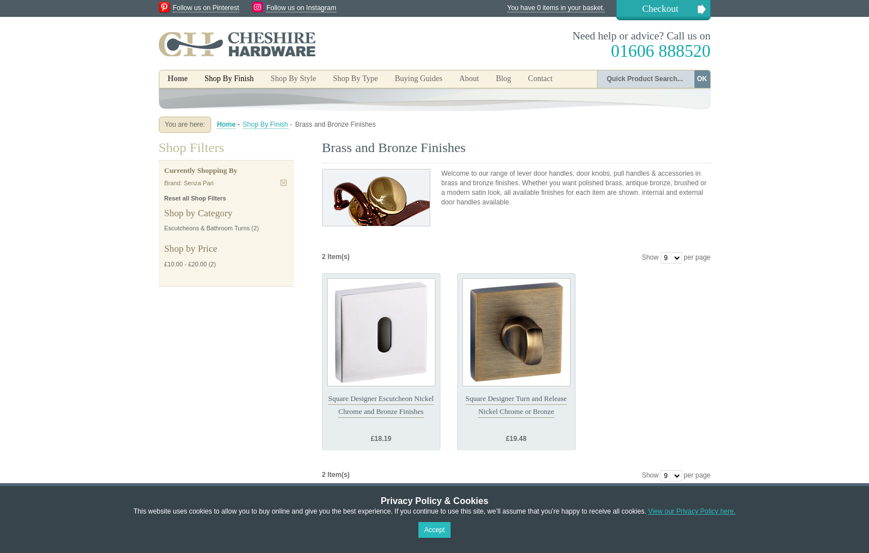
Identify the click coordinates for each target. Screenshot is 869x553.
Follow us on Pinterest (206, 8)
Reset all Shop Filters (195, 198)
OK (702, 79)
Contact (540, 78)
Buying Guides (418, 78)
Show (649, 257)
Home (178, 78)
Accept (434, 530)
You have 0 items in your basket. (556, 8)
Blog (503, 78)
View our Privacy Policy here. (692, 511)
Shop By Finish (265, 124)
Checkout (660, 8)
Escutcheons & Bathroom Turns (207, 228)
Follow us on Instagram (301, 8)
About (469, 78)
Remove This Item (283, 183)
